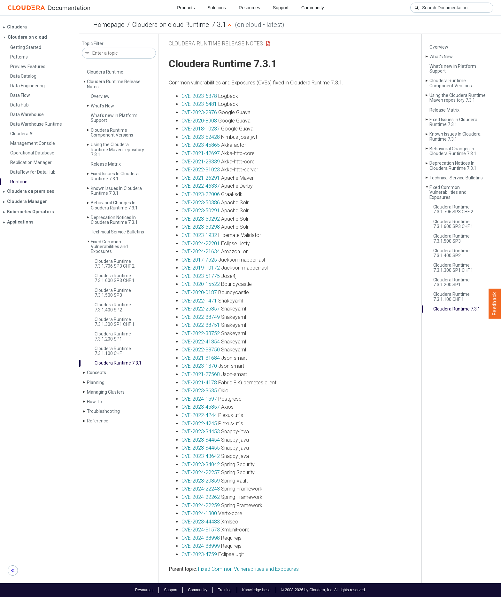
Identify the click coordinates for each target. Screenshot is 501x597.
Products (186, 7)
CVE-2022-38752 (200, 333)
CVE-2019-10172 (200, 268)
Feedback (495, 304)
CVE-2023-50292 (200, 219)
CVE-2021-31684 (200, 358)
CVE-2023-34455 (200, 448)
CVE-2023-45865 (200, 145)
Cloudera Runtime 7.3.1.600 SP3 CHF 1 (115, 278)
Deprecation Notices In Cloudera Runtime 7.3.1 (114, 220)
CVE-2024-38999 (200, 546)
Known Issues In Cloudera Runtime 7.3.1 (116, 191)
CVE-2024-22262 (200, 497)
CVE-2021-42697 (200, 153)
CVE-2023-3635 (199, 391)
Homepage (109, 24)
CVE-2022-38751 (200, 325)
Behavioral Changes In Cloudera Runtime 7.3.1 (114, 205)
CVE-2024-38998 (200, 538)
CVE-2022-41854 (200, 342)
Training (225, 590)
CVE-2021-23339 (200, 162)
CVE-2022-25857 (200, 309)
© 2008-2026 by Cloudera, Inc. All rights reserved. (323, 590)
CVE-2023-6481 (199, 104)
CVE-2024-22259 (200, 505)
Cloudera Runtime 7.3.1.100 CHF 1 (113, 351)
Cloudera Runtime (105, 72)
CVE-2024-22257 (200, 472)
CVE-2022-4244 (199, 415)
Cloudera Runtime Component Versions (112, 132)
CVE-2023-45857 (200, 407)
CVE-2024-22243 (200, 489)
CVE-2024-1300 (199, 513)
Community (312, 7)
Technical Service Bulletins (117, 231)
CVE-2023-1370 (199, 366)
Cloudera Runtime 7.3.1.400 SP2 (113, 307)
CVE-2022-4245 (199, 423)
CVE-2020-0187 (199, 292)
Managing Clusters (106, 392)
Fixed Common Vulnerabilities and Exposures (109, 246)
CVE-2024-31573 (200, 530)
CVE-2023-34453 (200, 431)
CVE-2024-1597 (199, 399)
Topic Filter (93, 43)
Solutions (216, 7)
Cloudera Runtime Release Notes (114, 84)
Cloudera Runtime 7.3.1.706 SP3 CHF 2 (115, 264)
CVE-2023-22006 (200, 194)
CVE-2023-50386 (200, 203)
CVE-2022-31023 (200, 170)
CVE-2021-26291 (200, 178)
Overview (100, 96)
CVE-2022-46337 (200, 186)
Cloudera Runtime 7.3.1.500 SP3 (113, 293)
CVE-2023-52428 (200, 137)
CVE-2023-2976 (199, 112)
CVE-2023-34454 (200, 440)
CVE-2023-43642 (200, 456)
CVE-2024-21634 (200, 251)
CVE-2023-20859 (200, 481)
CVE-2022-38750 (200, 350)
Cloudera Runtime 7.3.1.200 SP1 (113, 336)
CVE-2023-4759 (199, 554)
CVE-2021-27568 (200, 374)
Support (281, 7)
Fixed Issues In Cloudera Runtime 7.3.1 (115, 176)
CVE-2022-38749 (200, 317)
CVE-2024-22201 (200, 243)
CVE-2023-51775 (200, 276)
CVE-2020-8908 (199, 121)
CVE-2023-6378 (199, 96)
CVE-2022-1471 (199, 301)
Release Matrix (106, 164)
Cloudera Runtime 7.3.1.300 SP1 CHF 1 (115, 322)
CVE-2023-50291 (200, 211)
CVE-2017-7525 (199, 260)
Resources (249, 7)
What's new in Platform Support (114, 118)
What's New (102, 105)
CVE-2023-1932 (199, 235)
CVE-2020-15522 (200, 284)
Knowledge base (256, 590)
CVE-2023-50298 (200, 227)
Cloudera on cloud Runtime (170, 24)
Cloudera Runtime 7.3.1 (118, 362)
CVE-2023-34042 (200, 464)
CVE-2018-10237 (200, 129)
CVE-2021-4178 (199, 383)
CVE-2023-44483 (200, 522)
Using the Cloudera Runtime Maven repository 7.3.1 (117, 149)
